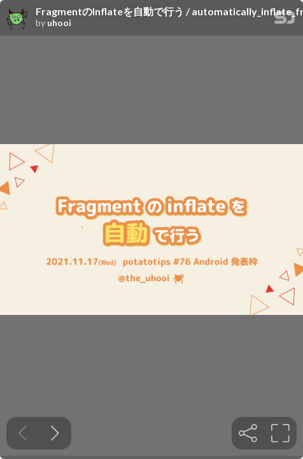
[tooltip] (248, 433)
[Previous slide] (22, 433)
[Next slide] (55, 433)
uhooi (59, 22)
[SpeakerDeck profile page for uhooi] (17, 18)
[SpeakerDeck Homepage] (284, 20)
